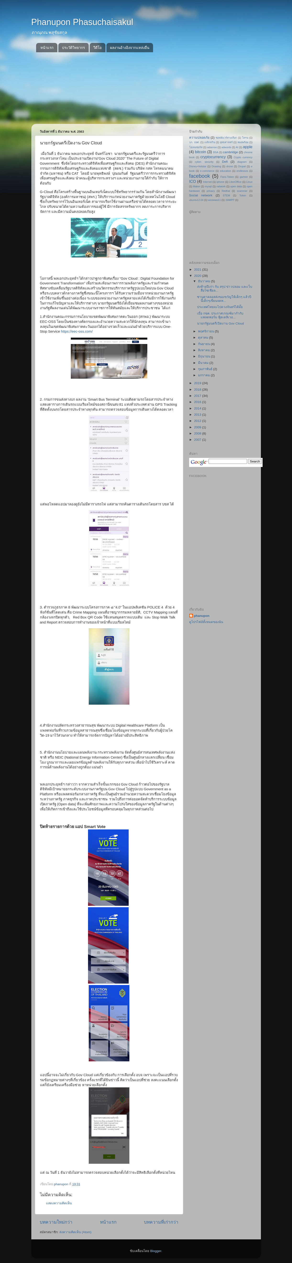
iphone (220, 181)
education (225, 170)
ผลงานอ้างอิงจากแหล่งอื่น (129, 48)
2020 (198, 276)
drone (229, 166)
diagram (242, 161)
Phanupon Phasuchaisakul (82, 22)
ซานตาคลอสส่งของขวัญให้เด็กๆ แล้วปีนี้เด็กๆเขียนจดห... (224, 299)
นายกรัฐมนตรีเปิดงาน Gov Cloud (220, 323)
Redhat (226, 190)
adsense (212, 147)
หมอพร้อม (242, 142)
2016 (198, 402)
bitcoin (200, 152)
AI (237, 147)
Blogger (155, 1251)
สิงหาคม (204, 350)
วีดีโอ (97, 48)
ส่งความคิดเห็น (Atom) (75, 1232)
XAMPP (229, 200)
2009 (198, 427)
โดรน (245, 137)
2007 (198, 439)
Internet (207, 181)
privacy (211, 190)
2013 (198, 414)
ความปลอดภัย (199, 137)
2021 (198, 269)
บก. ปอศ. (194, 142)
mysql (208, 186)
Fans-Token (227, 176)
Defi (225, 161)
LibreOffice (235, 181)
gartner (244, 176)
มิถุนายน (204, 356)
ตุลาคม (203, 337)
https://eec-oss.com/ (77, 331)
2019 (198, 383)
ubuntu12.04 (196, 200)
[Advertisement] (146, 88)
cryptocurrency (213, 157)
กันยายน (204, 344)
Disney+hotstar (197, 166)
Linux (249, 181)
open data (236, 186)
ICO (192, 181)
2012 (198, 421)
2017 (198, 396)
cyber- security (204, 161)
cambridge (230, 152)
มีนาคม (203, 363)
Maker (196, 186)
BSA (215, 152)
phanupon (201, 616)
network (221, 186)
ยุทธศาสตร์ (226, 142)
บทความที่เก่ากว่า (161, 1222)
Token (242, 195)
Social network (201, 195)
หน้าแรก (47, 48)
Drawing (216, 166)
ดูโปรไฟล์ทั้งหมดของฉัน (206, 622)
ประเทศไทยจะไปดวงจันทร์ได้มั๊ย (220, 307)
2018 (198, 389)
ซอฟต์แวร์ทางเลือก (226, 137)
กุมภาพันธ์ (205, 369)
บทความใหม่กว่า (56, 1222)
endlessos (242, 170)
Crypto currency (243, 157)
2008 (198, 433)
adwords (226, 147)
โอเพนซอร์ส (196, 147)
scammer (242, 190)
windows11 (214, 200)
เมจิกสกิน (209, 142)
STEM (226, 195)
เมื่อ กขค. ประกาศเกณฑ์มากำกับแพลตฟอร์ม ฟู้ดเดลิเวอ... (220, 315)
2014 (198, 408)
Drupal (242, 166)
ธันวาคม (204, 281)
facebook (199, 176)
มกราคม (204, 375)
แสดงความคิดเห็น (59, 1203)
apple (248, 147)
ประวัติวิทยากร (73, 48)
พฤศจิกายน (206, 331)
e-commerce (207, 170)
